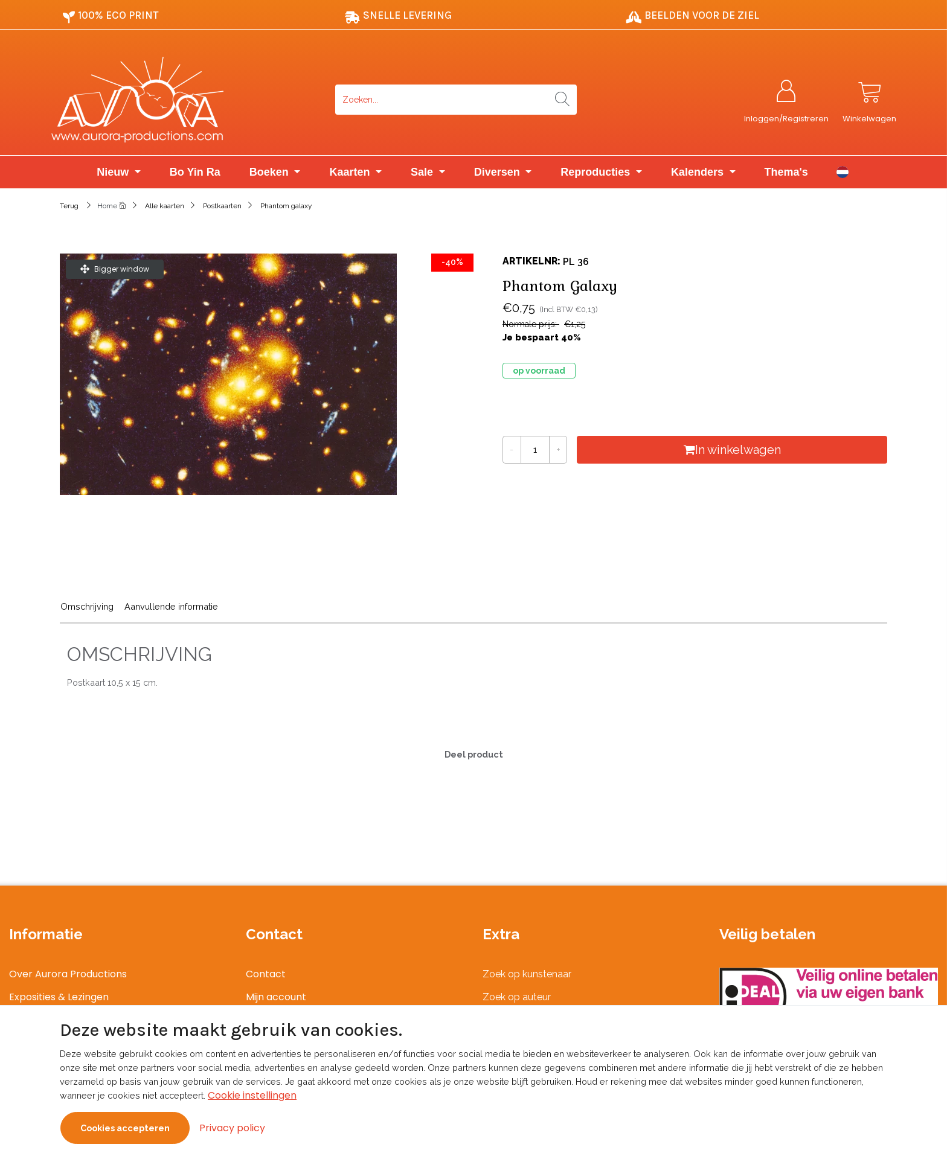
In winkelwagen (732, 449)
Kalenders (699, 172)
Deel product (474, 754)
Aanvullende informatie (171, 606)
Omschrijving (87, 606)
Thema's (786, 172)
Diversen (498, 172)
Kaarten (351, 172)
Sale (423, 172)
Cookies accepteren (125, 1128)
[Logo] (190, 99)
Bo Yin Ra (195, 172)
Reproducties (596, 172)
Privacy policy (232, 1128)
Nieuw (114, 172)
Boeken (270, 172)
